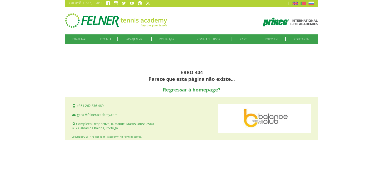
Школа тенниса (207, 39)
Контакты (302, 39)
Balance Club (264, 118)
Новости (271, 39)
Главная (79, 39)
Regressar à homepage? (191, 89)
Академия (134, 39)
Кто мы (105, 39)
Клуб (244, 39)
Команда (166, 39)
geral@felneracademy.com (95, 115)
